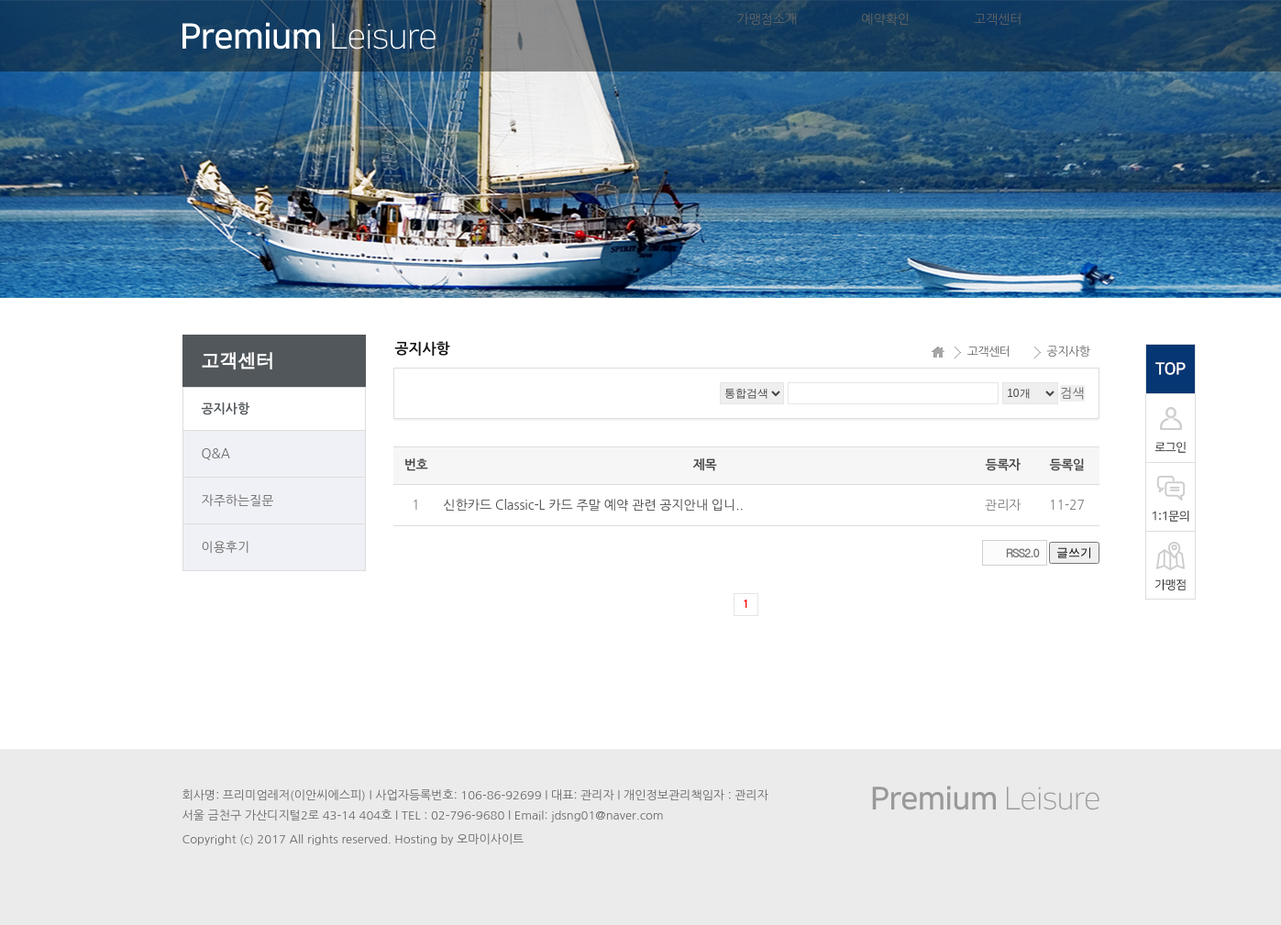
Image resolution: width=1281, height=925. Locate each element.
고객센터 (998, 19)
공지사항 (226, 408)
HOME (938, 352)
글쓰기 (1074, 552)
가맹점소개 (767, 19)
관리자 (1003, 505)
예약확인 (885, 19)
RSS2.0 (1022, 552)
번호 (415, 464)
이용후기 (226, 547)
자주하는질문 (238, 500)
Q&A (216, 453)
